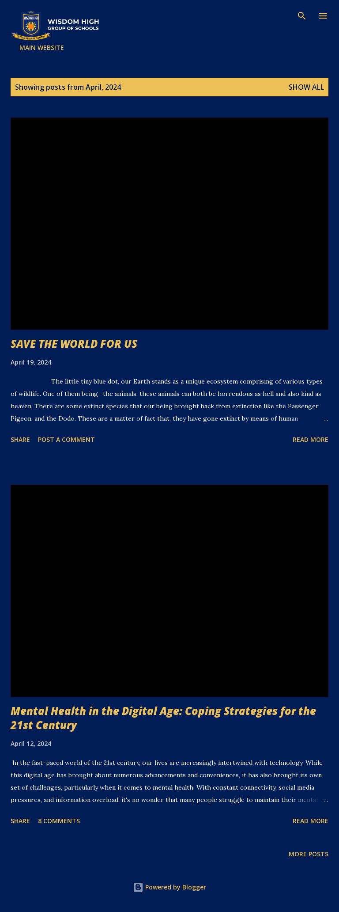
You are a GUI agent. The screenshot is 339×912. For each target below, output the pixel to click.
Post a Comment (66, 439)
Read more (310, 439)
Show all (306, 87)
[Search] (302, 16)
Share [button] (20, 439)
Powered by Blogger (169, 887)
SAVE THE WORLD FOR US (74, 343)
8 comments (59, 821)
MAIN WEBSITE (41, 47)
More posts (308, 854)
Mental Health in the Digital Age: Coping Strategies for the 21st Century (163, 717)
